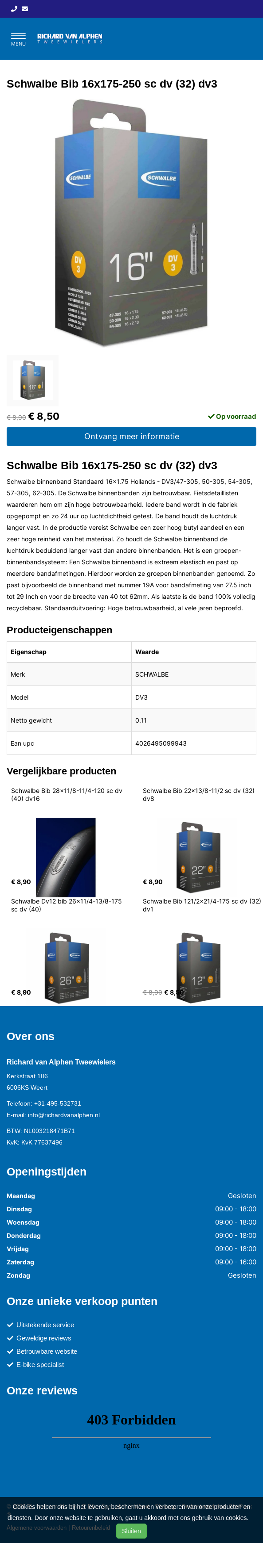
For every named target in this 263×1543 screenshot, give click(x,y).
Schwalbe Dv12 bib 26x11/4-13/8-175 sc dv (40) (67, 905)
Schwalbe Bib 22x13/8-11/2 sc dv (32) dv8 (199, 794)
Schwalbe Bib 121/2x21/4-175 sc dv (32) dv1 (203, 905)
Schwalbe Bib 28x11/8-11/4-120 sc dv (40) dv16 (67, 794)
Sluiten (131, 1531)
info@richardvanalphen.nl (64, 1114)
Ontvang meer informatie (131, 436)
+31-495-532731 (57, 1103)
